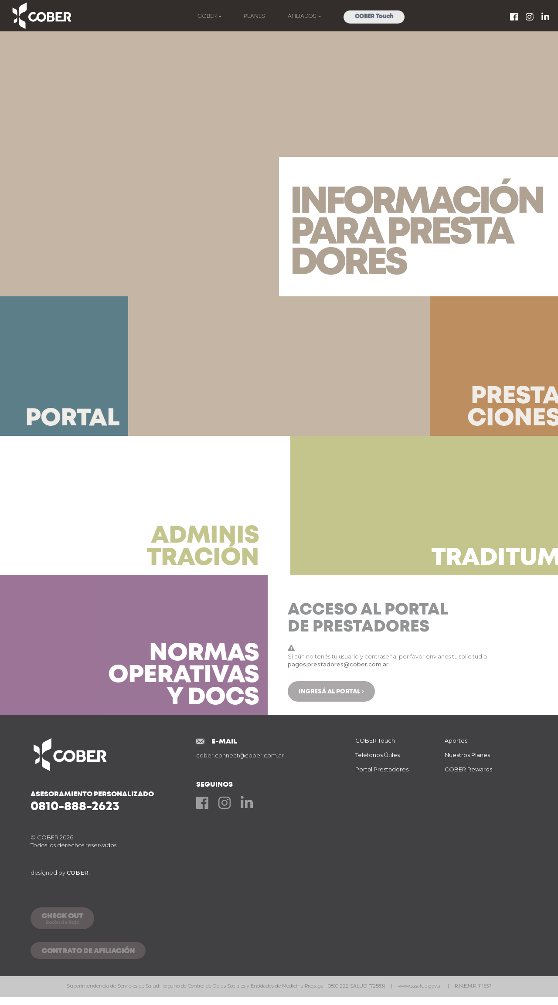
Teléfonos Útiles (377, 754)
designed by (60, 872)
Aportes (456, 740)
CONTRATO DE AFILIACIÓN (88, 951)
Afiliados (303, 16)
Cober (207, 16)
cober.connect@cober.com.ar (240, 755)
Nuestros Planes (467, 754)
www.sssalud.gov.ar (420, 986)
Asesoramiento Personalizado (113, 801)
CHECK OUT (62, 919)
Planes (254, 16)
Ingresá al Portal (329, 722)
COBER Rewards (468, 769)
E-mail (224, 741)
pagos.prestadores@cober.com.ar (338, 694)
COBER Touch (374, 17)
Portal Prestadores (381, 769)
